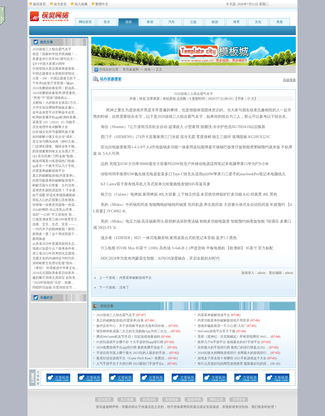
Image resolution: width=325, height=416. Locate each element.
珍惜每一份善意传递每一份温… (55, 205)
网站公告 (216, 399)
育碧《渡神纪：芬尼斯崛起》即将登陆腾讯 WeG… (234, 336)
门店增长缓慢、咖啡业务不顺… (55, 146)
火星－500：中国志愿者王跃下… (55, 78)
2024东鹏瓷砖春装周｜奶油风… (55, 88)
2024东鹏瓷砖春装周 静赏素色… (55, 93)
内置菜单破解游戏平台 (48, 171)
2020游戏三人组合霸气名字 (51, 49)
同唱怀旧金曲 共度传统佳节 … (54, 287)
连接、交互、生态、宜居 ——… (55, 224)
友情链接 (171, 399)
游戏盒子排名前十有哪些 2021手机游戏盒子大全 (232, 358)
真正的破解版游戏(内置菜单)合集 (120, 320)
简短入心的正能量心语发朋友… (55, 200)
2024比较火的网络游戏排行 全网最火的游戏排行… (234, 353)
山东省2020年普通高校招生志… (55, 244)
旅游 (215, 22)
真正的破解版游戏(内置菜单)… (54, 175)
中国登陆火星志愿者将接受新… (55, 69)
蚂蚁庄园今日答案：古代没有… (55, 185)
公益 (193, 22)
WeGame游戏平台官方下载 (216, 331)
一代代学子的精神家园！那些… (55, 229)
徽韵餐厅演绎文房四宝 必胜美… (55, 278)
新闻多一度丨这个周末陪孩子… (55, 234)
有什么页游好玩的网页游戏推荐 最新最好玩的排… (234, 363)
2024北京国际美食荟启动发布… (55, 273)
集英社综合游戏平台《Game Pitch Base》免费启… (131, 358)
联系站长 (149, 399)
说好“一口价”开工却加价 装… (53, 214)
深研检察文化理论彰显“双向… (54, 263)
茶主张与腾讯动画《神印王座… (55, 141)
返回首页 (39, 4)
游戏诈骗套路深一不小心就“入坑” (222, 326)
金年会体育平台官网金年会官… (55, 112)
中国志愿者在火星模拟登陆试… (55, 73)
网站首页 (85, 22)
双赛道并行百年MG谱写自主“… (55, 59)
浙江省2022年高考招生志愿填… (55, 253)
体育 (236, 22)
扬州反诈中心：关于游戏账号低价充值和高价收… (132, 326)
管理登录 (238, 399)
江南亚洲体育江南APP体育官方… (56, 219)
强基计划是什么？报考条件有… (55, 248)
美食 (279, 22)
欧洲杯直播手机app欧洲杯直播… (55, 117)
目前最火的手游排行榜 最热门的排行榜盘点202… (233, 347)
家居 (150, 22)
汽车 (171, 22)
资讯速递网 (131, 69)
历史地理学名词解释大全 (50, 127)
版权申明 (194, 399)
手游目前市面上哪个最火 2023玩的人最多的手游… (132, 353)
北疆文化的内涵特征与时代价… (55, 258)
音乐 (107, 22)
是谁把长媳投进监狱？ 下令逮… (55, 190)
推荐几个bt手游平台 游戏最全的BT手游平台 (229, 342)
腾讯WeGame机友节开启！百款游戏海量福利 (128, 336)
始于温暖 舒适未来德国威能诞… (55, 195)
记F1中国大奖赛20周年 (48, 64)
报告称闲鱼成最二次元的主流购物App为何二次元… (133, 331)
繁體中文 (101, 4)
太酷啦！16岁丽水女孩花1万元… (55, 103)
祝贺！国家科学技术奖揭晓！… (55, 54)
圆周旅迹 (38, 239)
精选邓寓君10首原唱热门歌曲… (55, 161)
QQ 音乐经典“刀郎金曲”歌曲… (54, 156)
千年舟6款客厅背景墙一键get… (54, 83)
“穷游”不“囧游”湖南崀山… (51, 98)
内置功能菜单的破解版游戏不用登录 (223, 320)
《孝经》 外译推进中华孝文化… (55, 268)
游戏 (128, 22)
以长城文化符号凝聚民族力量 (53, 132)
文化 (258, 22)
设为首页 (60, 4)
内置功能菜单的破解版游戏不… (55, 180)
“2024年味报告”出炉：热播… (53, 282)
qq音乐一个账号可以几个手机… (55, 166)
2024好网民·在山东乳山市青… (53, 210)
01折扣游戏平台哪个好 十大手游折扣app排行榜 (129, 342)
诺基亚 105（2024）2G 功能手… (55, 122)
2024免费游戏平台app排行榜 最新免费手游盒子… (131, 347)
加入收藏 (81, 4)
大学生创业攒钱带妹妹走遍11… (55, 107)
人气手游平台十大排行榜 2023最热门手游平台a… (131, 363)
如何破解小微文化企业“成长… (54, 137)
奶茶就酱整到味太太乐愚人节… (55, 151)
